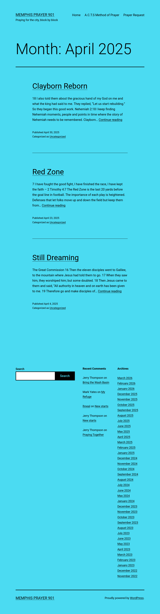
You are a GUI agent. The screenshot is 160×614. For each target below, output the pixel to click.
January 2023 (126, 565)
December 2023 (127, 506)
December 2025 (127, 394)
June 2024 (124, 490)
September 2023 (128, 522)
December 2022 (127, 570)
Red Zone (48, 171)
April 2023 (124, 549)
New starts (101, 406)
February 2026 (126, 383)
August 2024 (125, 479)
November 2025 (128, 399)
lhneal (86, 406)
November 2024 (128, 463)
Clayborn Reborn (60, 86)
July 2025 (124, 420)
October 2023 (126, 517)
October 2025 (126, 404)
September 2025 (128, 410)
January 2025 (126, 452)
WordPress (137, 598)
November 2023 (128, 511)
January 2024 (126, 501)
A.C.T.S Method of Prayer (102, 15)
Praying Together (93, 434)
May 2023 (124, 543)
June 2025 (124, 426)
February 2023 (126, 560)
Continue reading (110, 120)
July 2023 (124, 533)
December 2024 (127, 458)
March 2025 (125, 442)
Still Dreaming (55, 257)
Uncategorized (58, 136)
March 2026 (125, 378)
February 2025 (126, 447)
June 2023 (124, 538)
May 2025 (124, 431)
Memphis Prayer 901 (35, 15)
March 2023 (125, 554)
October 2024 (126, 469)
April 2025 (124, 437)
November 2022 (128, 576)
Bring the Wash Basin (96, 382)
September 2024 (128, 474)
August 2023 (125, 527)
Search (20, 369)
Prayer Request (133, 15)
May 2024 (124, 495)
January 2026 (126, 388)
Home (76, 15)
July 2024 (124, 485)
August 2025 (125, 415)
